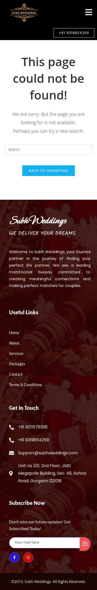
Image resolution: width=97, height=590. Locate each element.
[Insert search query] (48, 149)
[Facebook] (14, 557)
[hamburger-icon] (88, 12)
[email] (44, 542)
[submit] (85, 544)
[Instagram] (28, 557)
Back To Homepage (48, 170)
